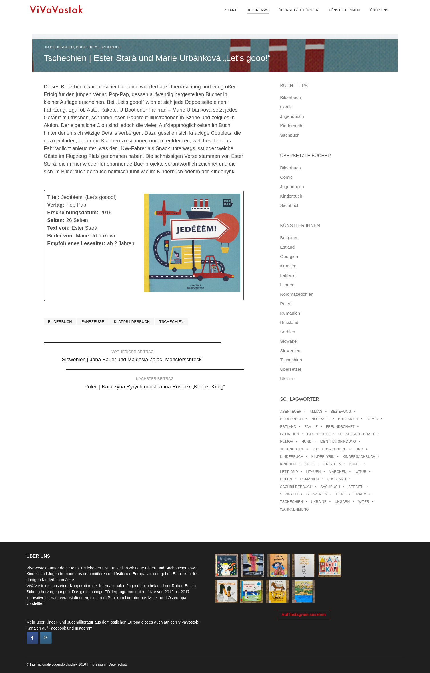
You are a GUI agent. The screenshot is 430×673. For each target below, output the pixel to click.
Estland (287, 247)
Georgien (289, 256)
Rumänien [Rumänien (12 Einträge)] (309, 479)
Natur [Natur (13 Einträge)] (360, 472)
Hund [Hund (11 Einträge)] (306, 442)
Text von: (58, 228)
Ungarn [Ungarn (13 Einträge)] (342, 502)
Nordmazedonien (296, 294)
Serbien (287, 331)
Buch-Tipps (253, 17)
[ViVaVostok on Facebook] (33, 638)
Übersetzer (290, 369)
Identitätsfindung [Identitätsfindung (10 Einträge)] (338, 442)
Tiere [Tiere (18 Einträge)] (340, 494)
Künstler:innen (339, 17)
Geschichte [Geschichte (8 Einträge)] (318, 434)
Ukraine (287, 378)
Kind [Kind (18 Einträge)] (359, 449)
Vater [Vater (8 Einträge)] (363, 502)
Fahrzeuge (92, 321)
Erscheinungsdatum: (72, 212)
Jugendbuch (292, 116)
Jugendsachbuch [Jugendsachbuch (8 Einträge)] (330, 449)
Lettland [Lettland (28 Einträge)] (289, 472)
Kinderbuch (291, 125)
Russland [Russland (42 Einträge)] (336, 479)
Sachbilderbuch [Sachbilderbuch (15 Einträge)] (296, 487)
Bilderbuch (62, 47)
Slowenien (290, 350)
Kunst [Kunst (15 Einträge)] (355, 464)
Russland (289, 322)
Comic (286, 106)
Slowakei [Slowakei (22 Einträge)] (289, 494)
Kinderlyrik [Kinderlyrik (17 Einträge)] (323, 457)
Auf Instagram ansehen (303, 634)
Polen (285, 303)
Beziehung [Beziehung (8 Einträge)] (341, 412)
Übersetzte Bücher (294, 17)
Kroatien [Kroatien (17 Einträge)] (332, 464)
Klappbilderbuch (132, 321)
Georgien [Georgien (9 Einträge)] (289, 434)
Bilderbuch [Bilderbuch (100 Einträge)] (291, 419)
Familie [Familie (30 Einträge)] (311, 427)
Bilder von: (60, 236)
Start (226, 17)
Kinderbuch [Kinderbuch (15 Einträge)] (291, 457)
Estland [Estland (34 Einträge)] (288, 427)
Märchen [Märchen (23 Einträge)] (338, 472)
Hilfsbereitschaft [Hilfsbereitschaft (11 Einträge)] (356, 434)
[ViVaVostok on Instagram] (46, 638)
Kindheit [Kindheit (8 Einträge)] (288, 464)
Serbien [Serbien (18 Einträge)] (356, 487)
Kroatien (288, 265)
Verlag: (55, 205)
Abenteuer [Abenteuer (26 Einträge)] (290, 412)
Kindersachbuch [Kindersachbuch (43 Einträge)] (359, 457)
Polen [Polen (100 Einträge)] (286, 479)
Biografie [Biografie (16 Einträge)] (320, 419)
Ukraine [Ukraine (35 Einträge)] (318, 502)
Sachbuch (111, 47)
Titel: (53, 197)
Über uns (374, 17)
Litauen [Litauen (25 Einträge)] (313, 472)
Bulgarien (289, 237)
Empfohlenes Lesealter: (76, 243)
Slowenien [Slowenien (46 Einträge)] (316, 494)
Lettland (287, 275)
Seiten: (55, 220)
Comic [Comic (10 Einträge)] (372, 419)
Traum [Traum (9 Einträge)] (360, 494)
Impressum (97, 664)
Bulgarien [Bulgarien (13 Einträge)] (348, 419)
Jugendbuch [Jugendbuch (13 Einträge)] (292, 449)
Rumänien (290, 313)
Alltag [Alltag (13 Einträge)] (316, 412)
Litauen (287, 284)
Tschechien (171, 321)
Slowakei (288, 341)
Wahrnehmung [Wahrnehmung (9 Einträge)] (294, 509)
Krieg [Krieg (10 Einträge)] (310, 464)
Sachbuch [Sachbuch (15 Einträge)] (330, 487)
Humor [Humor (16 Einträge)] (286, 442)
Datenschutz (118, 664)
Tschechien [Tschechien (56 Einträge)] (291, 502)
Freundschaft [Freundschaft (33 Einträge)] (340, 427)
